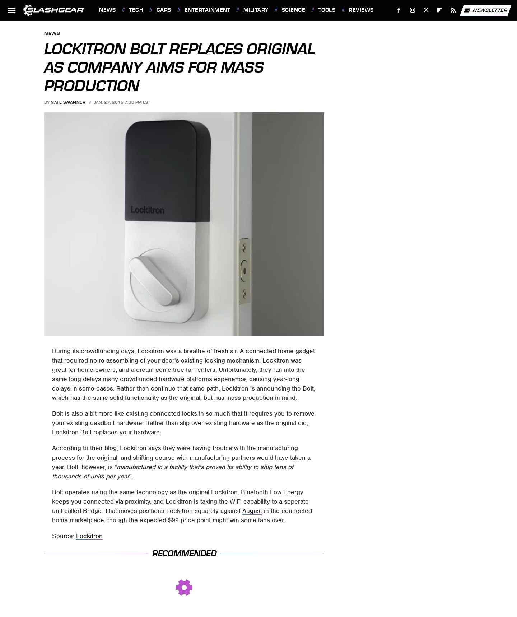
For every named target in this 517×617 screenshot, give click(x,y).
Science (294, 10)
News (107, 10)
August (252, 511)
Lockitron (89, 536)
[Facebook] (399, 10)
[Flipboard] (439, 10)
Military (256, 10)
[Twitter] (426, 10)
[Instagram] (412, 10)
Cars (164, 10)
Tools (327, 10)
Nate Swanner (68, 102)
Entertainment (207, 10)
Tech (136, 10)
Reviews (361, 10)
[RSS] (453, 10)
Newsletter (485, 10)
